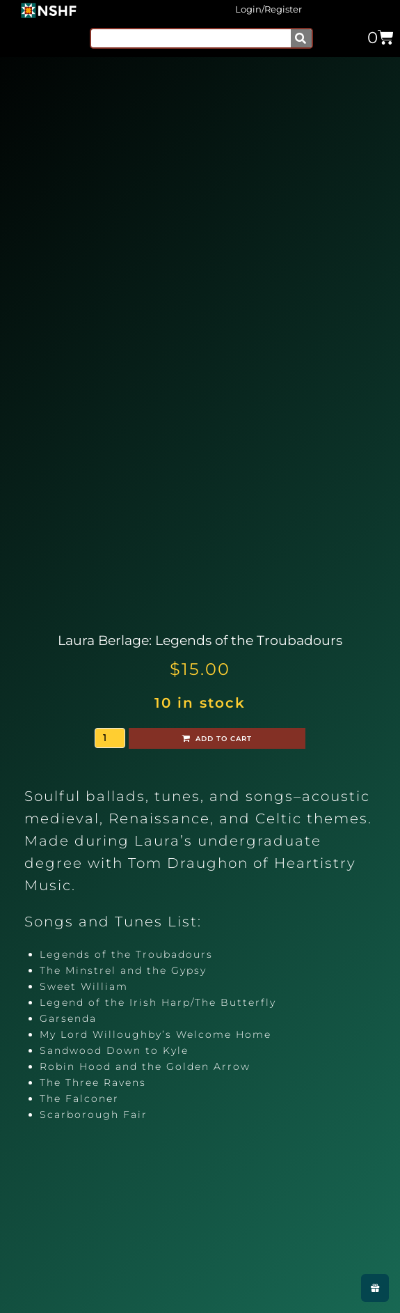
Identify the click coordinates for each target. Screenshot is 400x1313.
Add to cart (223, 738)
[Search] (301, 38)
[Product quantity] (110, 738)
